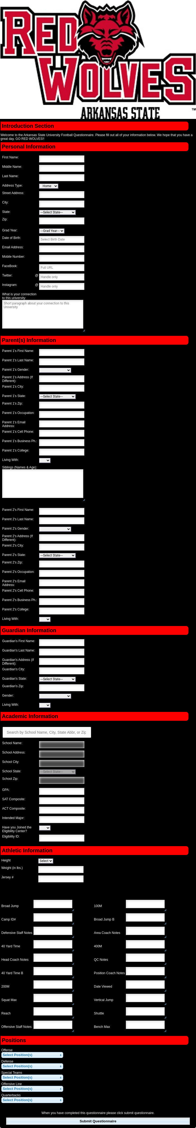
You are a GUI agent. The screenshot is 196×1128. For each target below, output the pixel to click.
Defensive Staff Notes (16, 933)
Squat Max (9, 1000)
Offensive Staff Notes (16, 1027)
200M (5, 986)
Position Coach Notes (109, 973)
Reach (6, 1013)
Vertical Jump (103, 1000)
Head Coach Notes (14, 960)
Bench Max (102, 1027)
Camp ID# (8, 919)
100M (98, 906)
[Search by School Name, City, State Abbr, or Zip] (47, 732)
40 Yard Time (10, 946)
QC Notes (101, 960)
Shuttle (99, 1013)
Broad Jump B (104, 919)
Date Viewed (103, 986)
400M (98, 946)
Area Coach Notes (107, 933)
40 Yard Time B (12, 973)
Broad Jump (10, 906)
